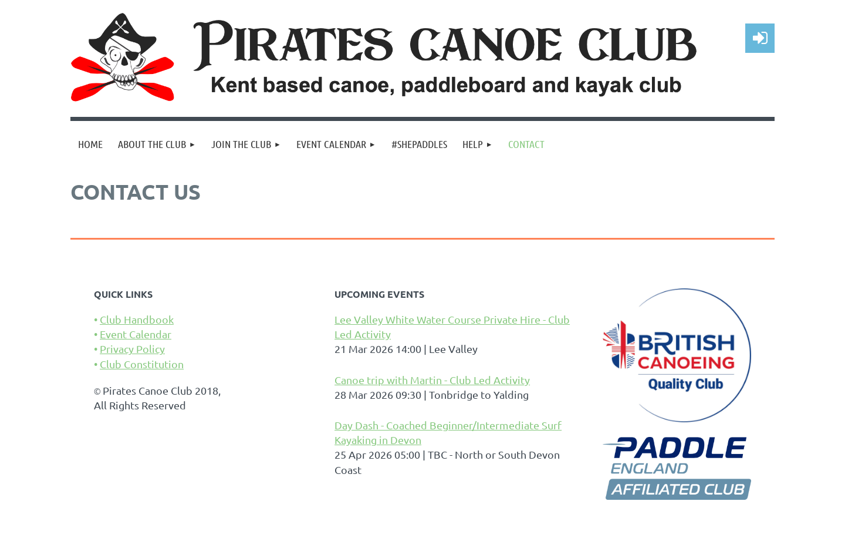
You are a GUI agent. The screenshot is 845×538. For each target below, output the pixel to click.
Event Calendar (135, 334)
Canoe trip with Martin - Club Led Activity (432, 380)
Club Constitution (142, 364)
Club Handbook (137, 319)
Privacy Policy (132, 348)
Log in (760, 38)
